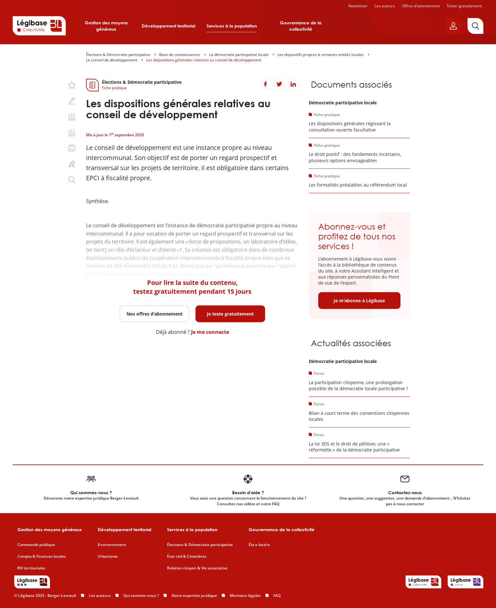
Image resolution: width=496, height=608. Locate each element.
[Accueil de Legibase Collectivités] (39, 25)
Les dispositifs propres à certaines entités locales (320, 54)
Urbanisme (108, 556)
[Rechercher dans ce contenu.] (71, 180)
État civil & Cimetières (187, 556)
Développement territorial (168, 25)
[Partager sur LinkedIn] (293, 84)
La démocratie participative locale (239, 54)
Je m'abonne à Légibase (359, 301)
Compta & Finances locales (41, 556)
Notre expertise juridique (194, 595)
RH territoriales (31, 568)
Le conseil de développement (111, 60)
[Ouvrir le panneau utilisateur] (453, 26)
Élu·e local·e (259, 544)
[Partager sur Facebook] (265, 84)
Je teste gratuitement (230, 314)
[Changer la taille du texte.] (71, 164)
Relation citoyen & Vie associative (197, 568)
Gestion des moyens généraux (106, 26)
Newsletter (358, 6)
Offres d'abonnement (421, 6)
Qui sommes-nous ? (141, 595)
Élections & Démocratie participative (118, 54)
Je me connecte (210, 332)
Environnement (112, 544)
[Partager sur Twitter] (279, 84)
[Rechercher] (475, 26)
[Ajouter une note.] (71, 101)
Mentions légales (245, 595)
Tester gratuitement (464, 6)
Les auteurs (385, 6)
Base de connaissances (179, 54)
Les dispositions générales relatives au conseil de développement (203, 60)
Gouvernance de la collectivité (300, 26)
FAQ (277, 595)
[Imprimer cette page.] (71, 148)
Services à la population (232, 25)
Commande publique (36, 544)
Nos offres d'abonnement (155, 314)
